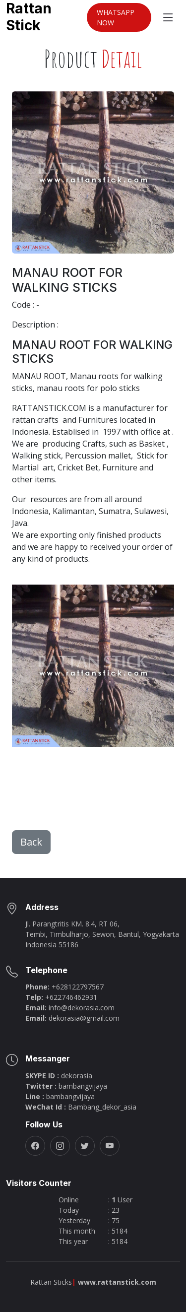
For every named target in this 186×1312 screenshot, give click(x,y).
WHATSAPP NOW (115, 17)
